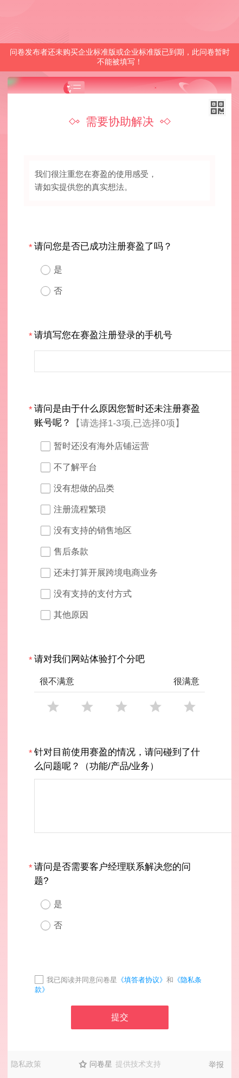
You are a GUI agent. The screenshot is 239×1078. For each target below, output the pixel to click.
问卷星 (100, 1064)
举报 (216, 1064)
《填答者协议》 (141, 980)
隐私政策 (26, 1064)
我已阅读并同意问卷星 (82, 980)
